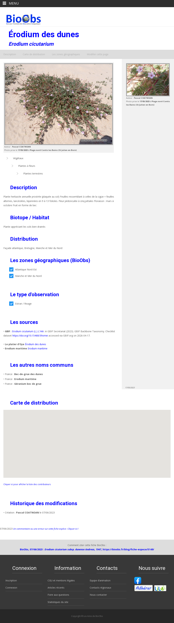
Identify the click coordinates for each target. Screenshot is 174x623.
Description (9, 54)
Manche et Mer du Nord (25, 276)
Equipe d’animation (100, 580)
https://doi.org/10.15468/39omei (30, 335)
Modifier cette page (97, 54)
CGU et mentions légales (61, 580)
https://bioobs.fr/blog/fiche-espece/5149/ (128, 549)
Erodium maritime (37, 348)
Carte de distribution (34, 54)
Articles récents (56, 587)
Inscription (11, 580)
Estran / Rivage (20, 303)
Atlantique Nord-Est (23, 269)
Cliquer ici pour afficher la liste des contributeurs (27, 484)
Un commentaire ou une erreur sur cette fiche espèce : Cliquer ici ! (45, 528)
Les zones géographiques (66, 54)
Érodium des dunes (35, 344)
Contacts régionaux (100, 587)
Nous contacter (98, 594)
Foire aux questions (58, 594)
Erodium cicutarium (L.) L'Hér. (28, 331)
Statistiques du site (58, 602)
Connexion (11, 587)
